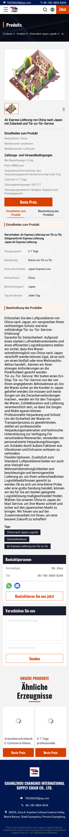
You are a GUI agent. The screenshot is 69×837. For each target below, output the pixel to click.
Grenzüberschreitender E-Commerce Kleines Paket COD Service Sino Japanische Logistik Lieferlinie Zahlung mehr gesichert (18, 741)
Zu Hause (7, 34)
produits (21, 34)
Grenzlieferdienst (17, 539)
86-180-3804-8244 (53, 2)
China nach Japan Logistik (43, 34)
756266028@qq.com (17, 2)
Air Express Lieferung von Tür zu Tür (27, 546)
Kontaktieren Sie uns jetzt (34, 596)
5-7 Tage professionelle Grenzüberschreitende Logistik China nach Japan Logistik (51, 741)
